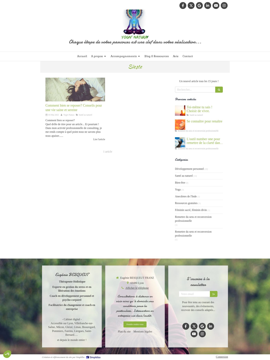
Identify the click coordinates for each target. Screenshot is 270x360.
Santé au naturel (184, 175)
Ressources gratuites (186, 203)
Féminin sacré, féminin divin (191, 209)
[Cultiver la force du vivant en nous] (180, 110)
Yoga (178, 189)
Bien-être (180, 182)
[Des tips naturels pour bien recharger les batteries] (75, 89)
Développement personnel (189, 168)
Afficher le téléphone (137, 287)
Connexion (222, 356)
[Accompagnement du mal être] (180, 142)
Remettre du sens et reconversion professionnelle (193, 218)
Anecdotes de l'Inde (186, 196)
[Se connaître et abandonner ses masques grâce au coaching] (180, 124)
